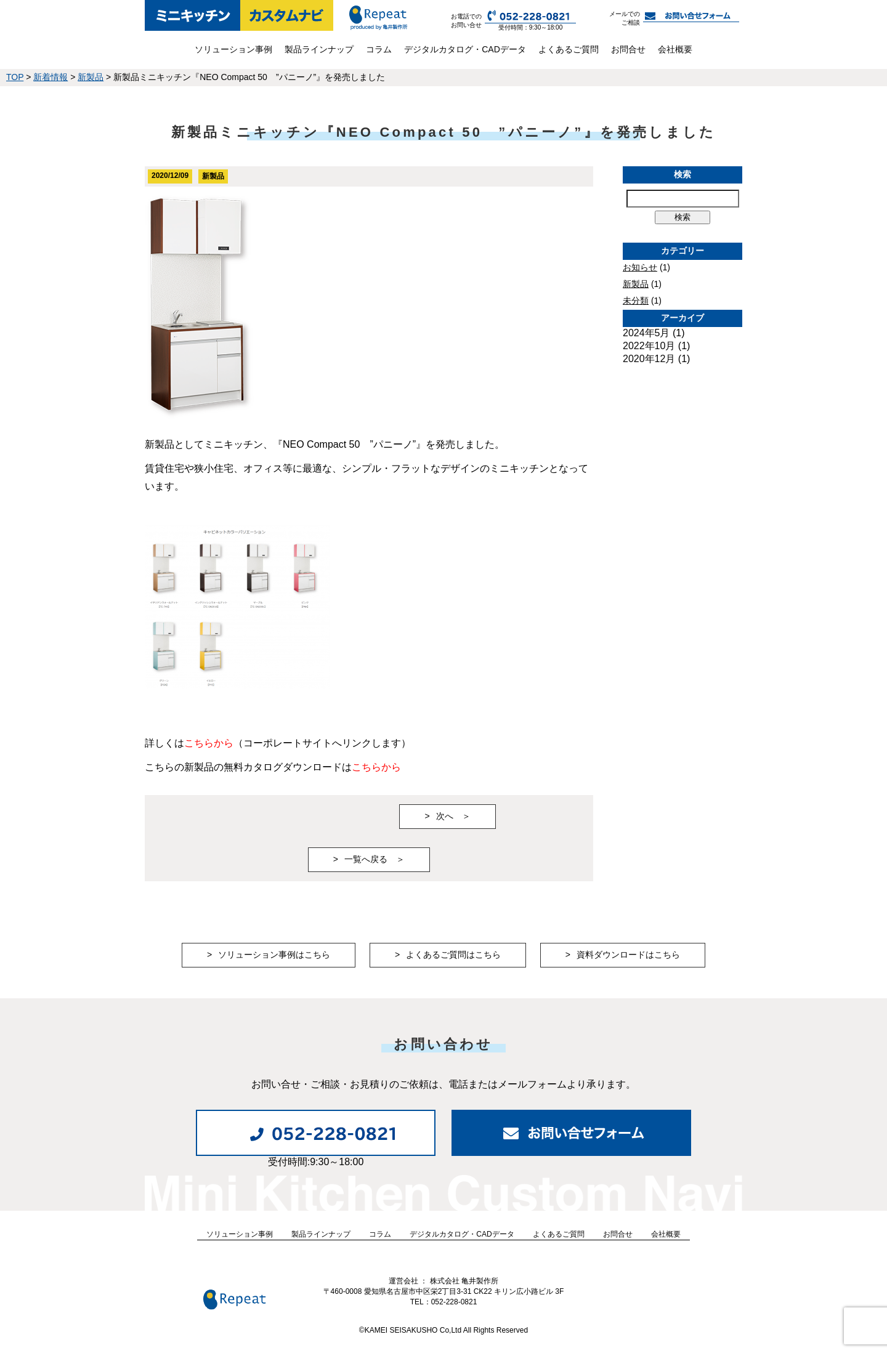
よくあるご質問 (568, 49)
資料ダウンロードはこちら (628, 954)
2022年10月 (649, 346)
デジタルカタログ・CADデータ (465, 49)
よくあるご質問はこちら (453, 954)
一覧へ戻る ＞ (374, 859)
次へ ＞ (453, 816)
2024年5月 (646, 333)
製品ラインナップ (319, 49)
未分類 (636, 300)
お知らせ (640, 267)
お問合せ (628, 49)
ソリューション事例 (233, 49)
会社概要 (675, 49)
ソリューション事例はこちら (274, 954)
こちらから (208, 743)
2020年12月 (649, 358)
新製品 (636, 284)
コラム (379, 49)
